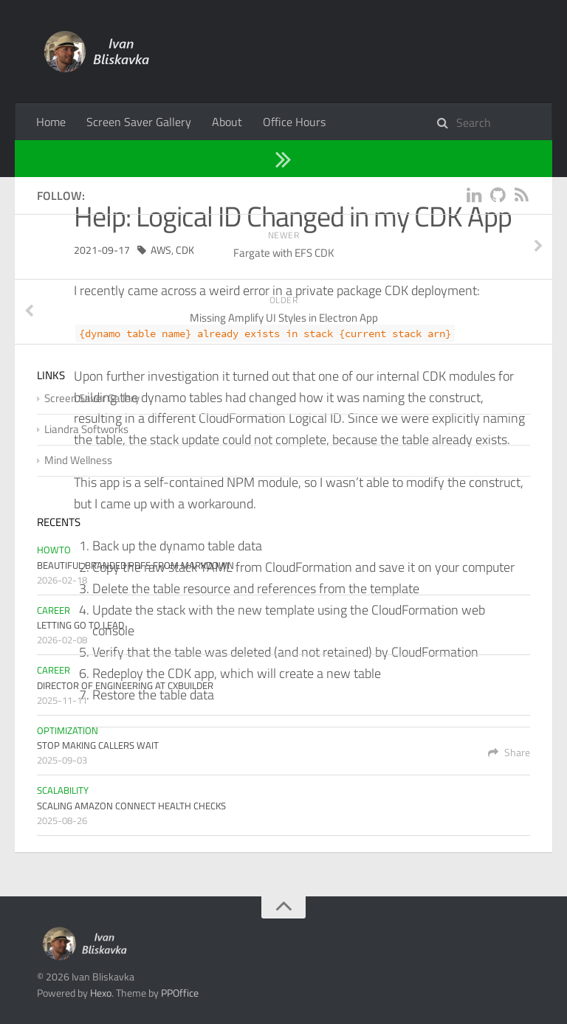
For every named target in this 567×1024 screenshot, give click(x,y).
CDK (185, 249)
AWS (161, 249)
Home (51, 122)
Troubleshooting (126, 158)
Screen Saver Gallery (138, 122)
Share (509, 752)
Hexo (100, 992)
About (227, 122)
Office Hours (294, 122)
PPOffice (180, 992)
